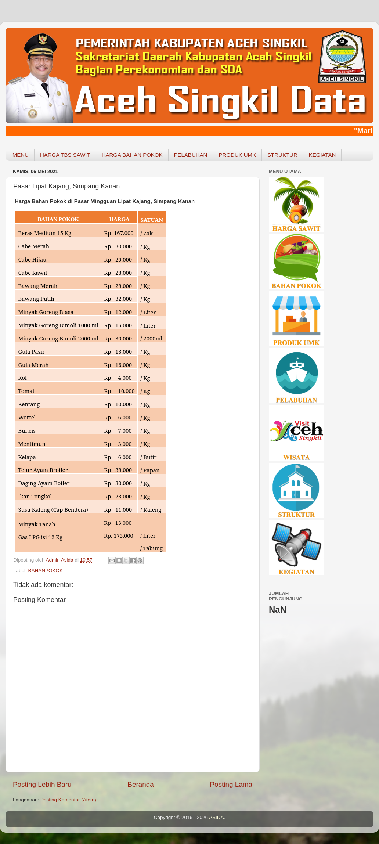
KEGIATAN (322, 155)
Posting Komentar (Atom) (68, 799)
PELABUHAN (190, 155)
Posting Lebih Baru (42, 784)
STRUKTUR (282, 155)
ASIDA (216, 817)
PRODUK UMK (237, 155)
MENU (20, 155)
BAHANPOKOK (45, 570)
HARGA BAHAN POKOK (132, 155)
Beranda (140, 784)
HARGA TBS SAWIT (65, 155)
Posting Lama (231, 784)
